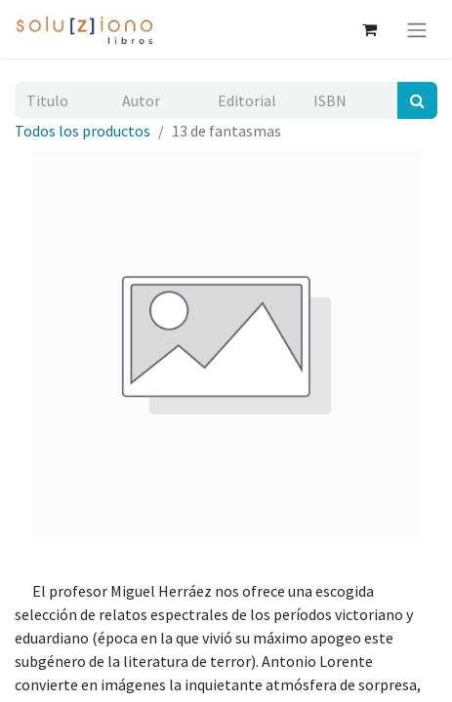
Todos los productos (82, 130)
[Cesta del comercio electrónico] (369, 29)
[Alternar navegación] (416, 29)
